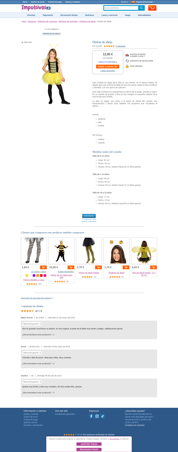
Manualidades (144, 15)
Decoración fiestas (69, 15)
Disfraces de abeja (51, 33)
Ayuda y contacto (72, 2)
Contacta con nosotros (134, 425)
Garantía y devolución (33, 425)
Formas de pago (55, 2)
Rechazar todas (89, 449)
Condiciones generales (65, 414)
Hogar (127, 15)
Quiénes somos (30, 422)
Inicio (25, 2)
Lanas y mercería (109, 15)
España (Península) (142, 2)
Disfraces (89, 15)
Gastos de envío (37, 2)
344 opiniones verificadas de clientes (99, 435)
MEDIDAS (89, 216)
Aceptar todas (89, 444)
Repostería (48, 15)
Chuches (31, 15)
